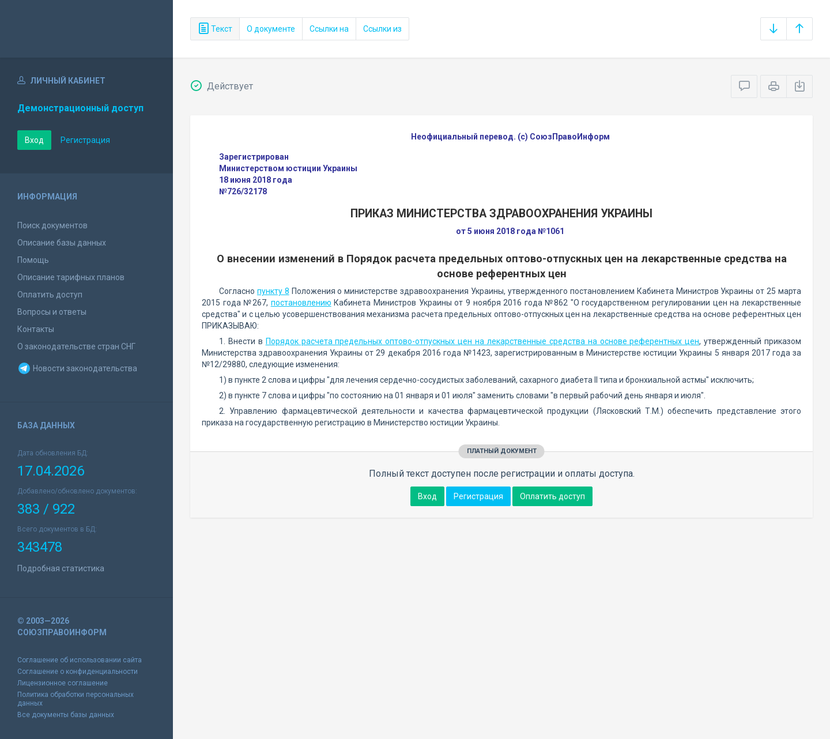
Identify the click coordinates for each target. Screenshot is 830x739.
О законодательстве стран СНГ (76, 346)
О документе (271, 28)
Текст (215, 29)
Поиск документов (52, 225)
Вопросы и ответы (51, 311)
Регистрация (85, 140)
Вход (34, 140)
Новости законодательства (77, 368)
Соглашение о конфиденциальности (77, 672)
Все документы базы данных (65, 715)
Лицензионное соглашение (62, 683)
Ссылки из (382, 28)
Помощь (33, 260)
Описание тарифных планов (70, 277)
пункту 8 (273, 291)
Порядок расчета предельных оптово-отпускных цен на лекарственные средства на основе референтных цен (483, 341)
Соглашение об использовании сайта (79, 660)
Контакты (35, 329)
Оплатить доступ (49, 294)
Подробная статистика (60, 568)
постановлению (301, 302)
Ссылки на (329, 28)
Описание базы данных (61, 242)
